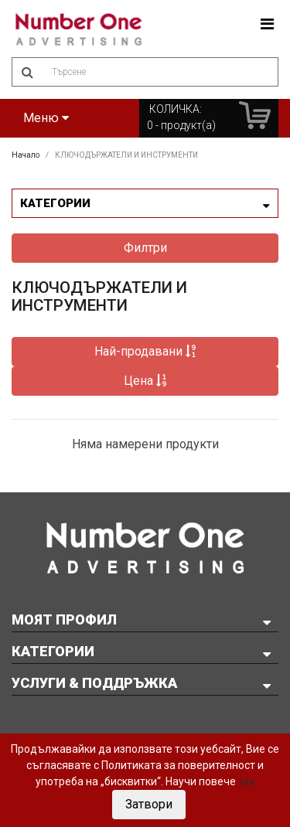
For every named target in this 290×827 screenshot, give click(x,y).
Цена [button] (145, 380)
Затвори (148, 804)
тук (246, 781)
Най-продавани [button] (145, 351)
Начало (25, 155)
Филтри (145, 247)
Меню (46, 118)
